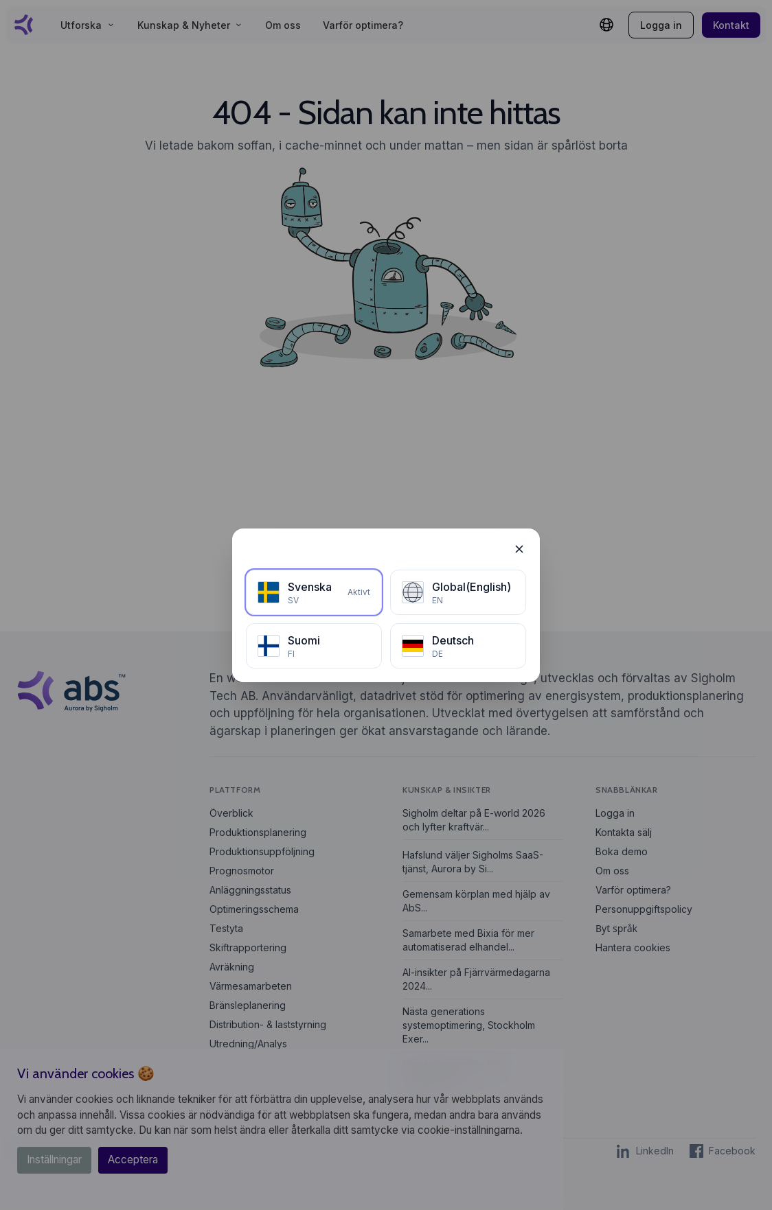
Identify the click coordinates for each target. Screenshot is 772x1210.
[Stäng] (519, 549)
